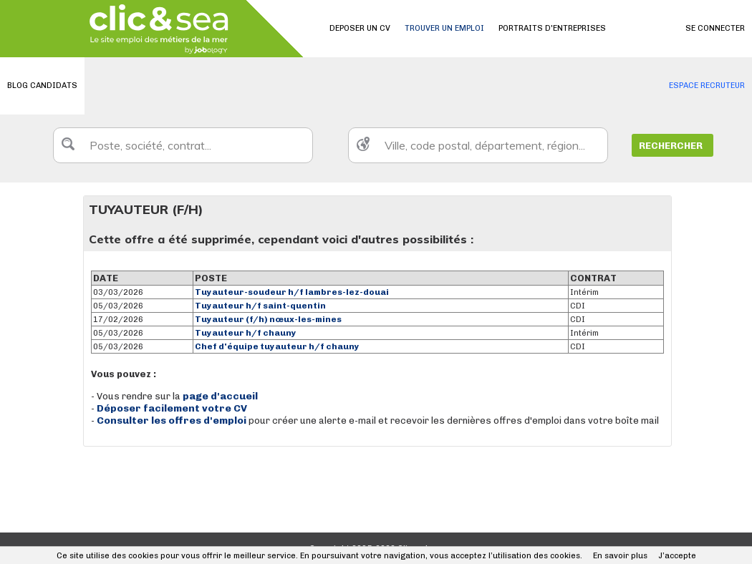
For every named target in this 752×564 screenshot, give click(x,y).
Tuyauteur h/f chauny (246, 333)
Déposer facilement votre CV (172, 408)
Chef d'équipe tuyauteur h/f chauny (277, 346)
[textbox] (183, 145)
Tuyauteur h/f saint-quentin (260, 306)
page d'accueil (220, 396)
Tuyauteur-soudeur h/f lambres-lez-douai (292, 292)
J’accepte (677, 555)
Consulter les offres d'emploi (173, 420)
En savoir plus (620, 555)
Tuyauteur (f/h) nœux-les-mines (268, 319)
